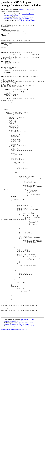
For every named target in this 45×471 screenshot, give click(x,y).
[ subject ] (28, 20)
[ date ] (18, 20)
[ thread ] (22, 20)
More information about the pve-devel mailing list (14, 388)
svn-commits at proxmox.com (26, 9)
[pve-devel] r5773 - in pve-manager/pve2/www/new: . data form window (18, 17)
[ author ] (33, 20)
